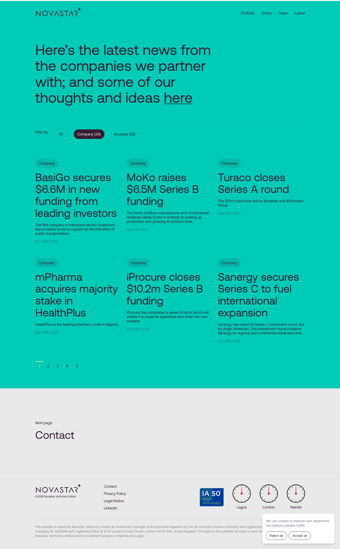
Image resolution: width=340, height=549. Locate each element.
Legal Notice (114, 501)
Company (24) (89, 134)
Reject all (276, 535)
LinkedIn (110, 508)
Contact (110, 486)
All (61, 134)
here (178, 97)
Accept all (300, 535)
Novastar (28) (124, 134)
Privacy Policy (115, 494)
